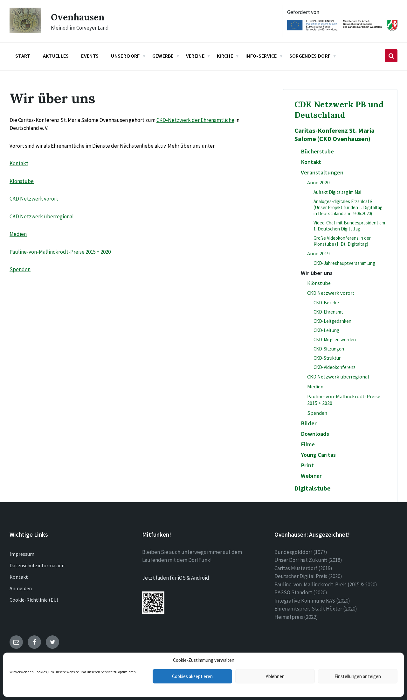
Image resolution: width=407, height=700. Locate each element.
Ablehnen (275, 676)
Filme (308, 444)
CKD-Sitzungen (329, 349)
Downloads (315, 433)
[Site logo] (25, 30)
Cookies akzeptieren (192, 676)
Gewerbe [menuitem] (163, 56)
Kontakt (19, 163)
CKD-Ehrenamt (328, 312)
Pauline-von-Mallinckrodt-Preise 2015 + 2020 (60, 251)
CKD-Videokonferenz (334, 367)
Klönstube (22, 181)
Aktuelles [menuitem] (56, 56)
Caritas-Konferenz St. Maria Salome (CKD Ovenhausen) (334, 134)
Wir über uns (317, 273)
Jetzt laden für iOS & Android (175, 577)
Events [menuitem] (90, 56)
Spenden (20, 269)
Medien (18, 233)
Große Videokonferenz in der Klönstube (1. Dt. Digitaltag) (342, 241)
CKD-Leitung (326, 330)
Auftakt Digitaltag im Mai (337, 192)
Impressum (22, 554)
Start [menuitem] (23, 56)
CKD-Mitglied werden (335, 339)
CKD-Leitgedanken (332, 321)
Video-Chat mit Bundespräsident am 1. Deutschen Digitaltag (349, 226)
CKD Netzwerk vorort (34, 198)
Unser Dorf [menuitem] (125, 56)
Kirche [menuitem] (225, 56)
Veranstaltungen (322, 172)
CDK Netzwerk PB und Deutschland (339, 109)
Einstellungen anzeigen (358, 676)
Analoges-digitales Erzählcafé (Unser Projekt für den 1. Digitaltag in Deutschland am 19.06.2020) (348, 207)
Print (307, 465)
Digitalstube (312, 488)
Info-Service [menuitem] (261, 56)
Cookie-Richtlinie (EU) (34, 600)
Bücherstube (317, 151)
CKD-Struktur (327, 358)
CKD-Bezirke (326, 303)
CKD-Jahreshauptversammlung (344, 263)
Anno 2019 (318, 253)
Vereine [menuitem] (195, 56)
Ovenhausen (79, 17)
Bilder (309, 423)
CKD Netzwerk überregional (42, 216)
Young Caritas (318, 454)
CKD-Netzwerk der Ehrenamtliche (195, 120)
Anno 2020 (318, 182)
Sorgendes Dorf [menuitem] (309, 56)
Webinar (311, 475)
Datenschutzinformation (37, 565)
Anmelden (21, 588)
